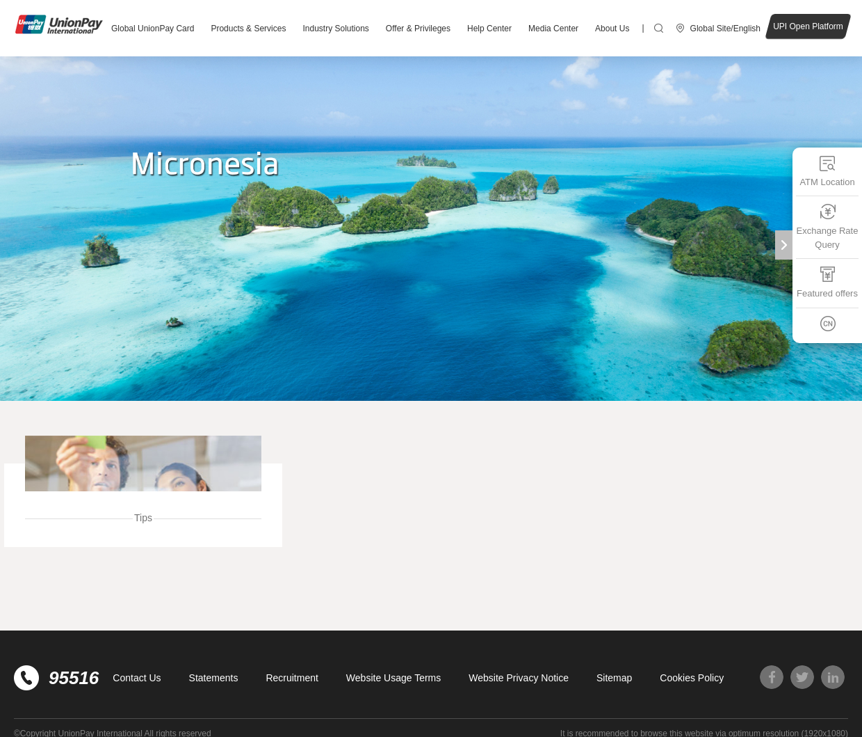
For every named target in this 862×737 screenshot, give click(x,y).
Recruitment (292, 677)
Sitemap (614, 677)
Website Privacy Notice (519, 677)
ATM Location (826, 170)
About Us (612, 28)
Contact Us (137, 677)
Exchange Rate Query (828, 226)
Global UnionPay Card (152, 28)
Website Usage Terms (393, 677)
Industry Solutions (335, 28)
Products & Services (248, 28)
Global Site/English (725, 28)
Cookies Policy (692, 677)
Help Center (489, 28)
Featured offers (827, 282)
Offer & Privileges (418, 28)
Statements (213, 677)
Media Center (553, 28)
